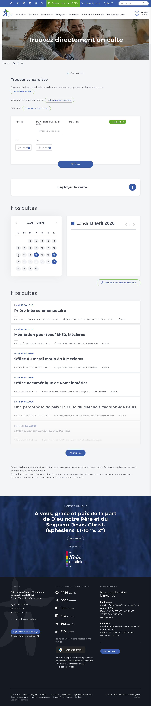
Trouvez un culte (141, 14)
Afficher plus (76, 453)
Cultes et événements (92, 15)
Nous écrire (19, 609)
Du (16, 140)
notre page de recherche (59, 100)
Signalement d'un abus (24, 632)
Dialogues (60, 15)
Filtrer (77, 164)
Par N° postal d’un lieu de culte (48, 123)
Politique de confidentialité (60, 695)
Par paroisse (73, 122)
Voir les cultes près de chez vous (120, 283)
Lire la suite (75, 539)
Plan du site (15, 695)
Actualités (74, 15)
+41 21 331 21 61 (21, 605)
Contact (78, 697)
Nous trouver (20, 613)
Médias (43, 695)
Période (19, 122)
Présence (45, 15)
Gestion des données (19, 700)
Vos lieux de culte (91, 3)
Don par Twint (110, 651)
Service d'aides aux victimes (23, 636)
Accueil (19, 15)
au (37, 140)
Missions (31, 15)
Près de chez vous (115, 15)
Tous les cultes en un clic (23, 619)
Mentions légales (30, 695)
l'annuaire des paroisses (36, 108)
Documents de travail (19, 697)
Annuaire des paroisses (40, 697)
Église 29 (108, 3)
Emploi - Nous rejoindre (62, 697)
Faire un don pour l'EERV (63, 3)
